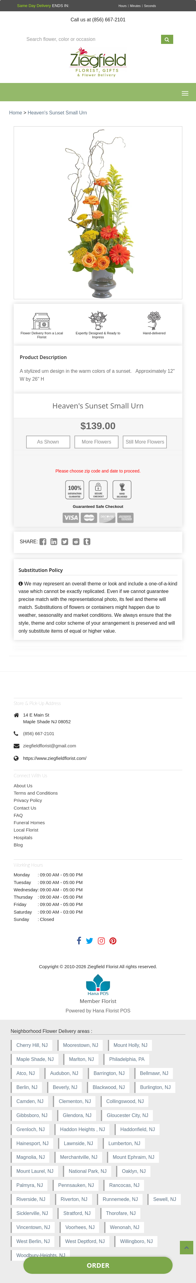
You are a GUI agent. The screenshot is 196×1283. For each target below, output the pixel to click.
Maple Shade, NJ (35, 1059)
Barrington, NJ (109, 1073)
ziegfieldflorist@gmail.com (49, 745)
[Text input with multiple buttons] (92, 39)
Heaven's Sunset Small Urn (57, 112)
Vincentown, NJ (33, 1227)
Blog (18, 844)
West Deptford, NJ (85, 1241)
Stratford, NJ (77, 1213)
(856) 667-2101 (38, 733)
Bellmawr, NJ (154, 1073)
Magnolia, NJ (30, 1157)
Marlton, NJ (81, 1059)
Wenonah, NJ (124, 1227)
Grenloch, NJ (30, 1129)
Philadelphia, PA (126, 1059)
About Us (23, 785)
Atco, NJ (25, 1073)
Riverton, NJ (74, 1199)
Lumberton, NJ (124, 1143)
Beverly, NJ (65, 1087)
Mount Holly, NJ (131, 1045)
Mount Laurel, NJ (34, 1171)
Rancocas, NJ (124, 1185)
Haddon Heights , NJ (82, 1129)
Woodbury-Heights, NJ (40, 1255)
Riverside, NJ (30, 1199)
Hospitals (23, 837)
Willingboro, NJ (136, 1241)
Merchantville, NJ (79, 1157)
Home (15, 112)
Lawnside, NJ (78, 1143)
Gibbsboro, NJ (31, 1115)
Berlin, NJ (26, 1087)
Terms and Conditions (36, 793)
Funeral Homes (29, 822)
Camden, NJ (29, 1101)
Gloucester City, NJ (127, 1115)
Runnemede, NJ (120, 1199)
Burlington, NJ (155, 1087)
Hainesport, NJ (32, 1143)
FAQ (18, 815)
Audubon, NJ (64, 1073)
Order (98, 1265)
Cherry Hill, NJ (32, 1045)
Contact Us (25, 807)
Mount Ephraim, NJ (133, 1157)
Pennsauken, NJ (76, 1185)
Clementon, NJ (75, 1101)
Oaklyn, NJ (134, 1171)
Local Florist (26, 829)
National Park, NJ (88, 1171)
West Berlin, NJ (33, 1241)
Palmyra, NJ (29, 1185)
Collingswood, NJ (125, 1101)
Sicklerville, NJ (32, 1213)
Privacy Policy (28, 800)
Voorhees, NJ (80, 1227)
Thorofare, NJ (121, 1213)
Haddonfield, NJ (137, 1129)
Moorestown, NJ (80, 1045)
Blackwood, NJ (109, 1087)
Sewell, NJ (164, 1199)
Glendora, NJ (77, 1115)
